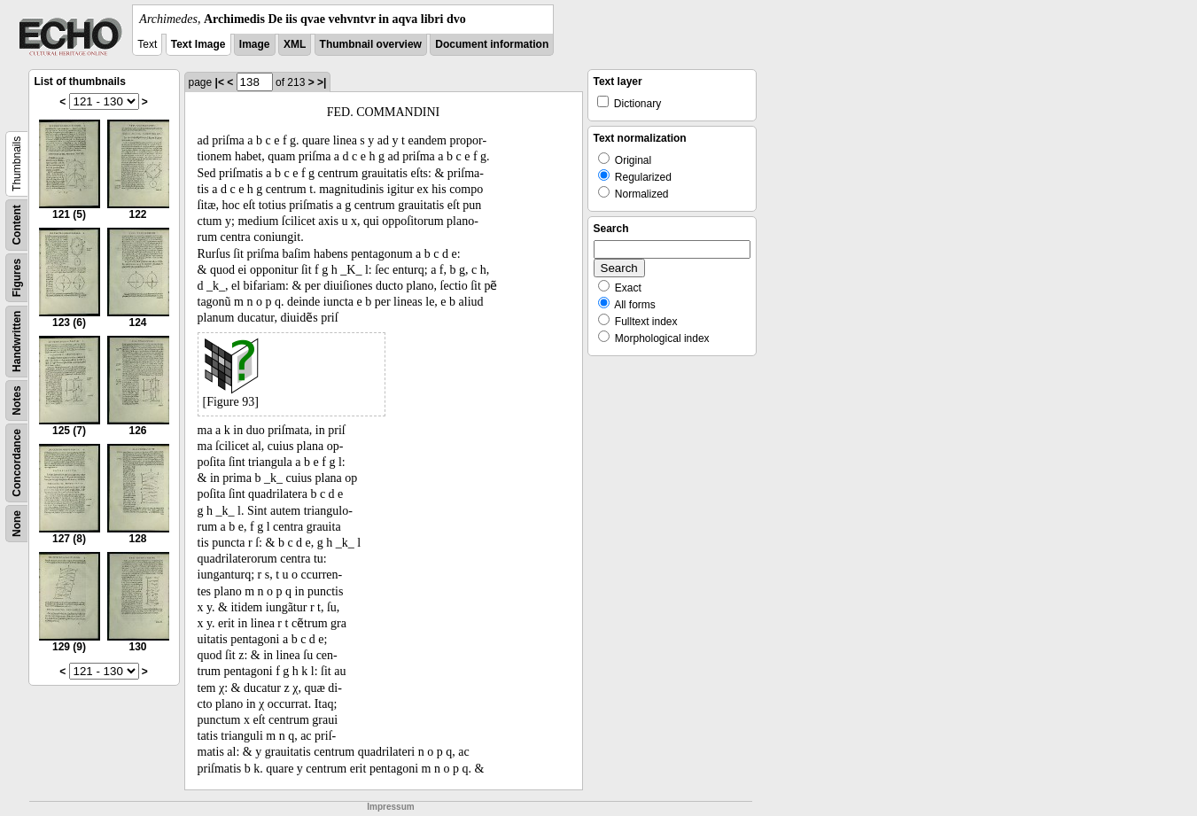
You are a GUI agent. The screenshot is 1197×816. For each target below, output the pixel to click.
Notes (17, 400)
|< (219, 82)
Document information (491, 44)
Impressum (390, 807)
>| (321, 82)
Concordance (17, 463)
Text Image (198, 44)
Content (17, 225)
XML (295, 44)
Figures (17, 278)
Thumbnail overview (371, 44)
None (17, 523)
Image (254, 44)
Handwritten (17, 341)
